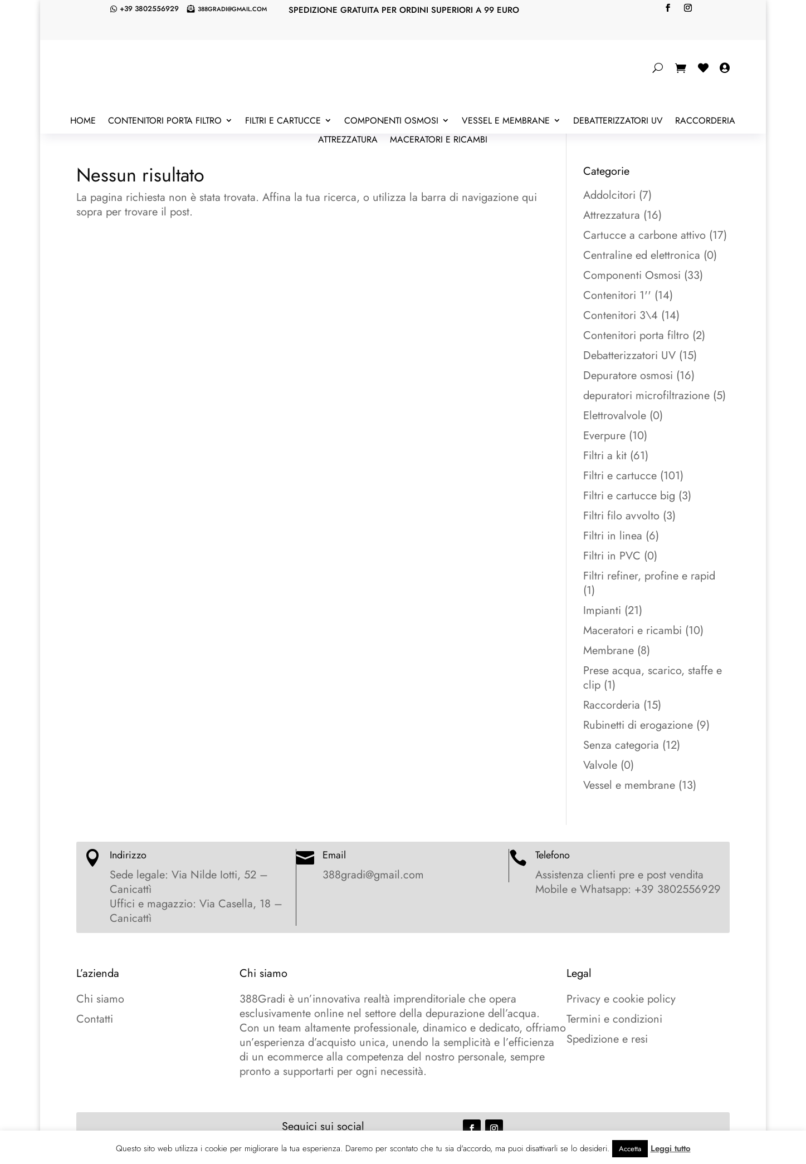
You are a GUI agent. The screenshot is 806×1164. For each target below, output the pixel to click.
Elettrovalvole (614, 415)
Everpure (604, 436)
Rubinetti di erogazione (638, 725)
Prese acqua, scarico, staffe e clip (652, 677)
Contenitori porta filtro (165, 121)
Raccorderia (705, 121)
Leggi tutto (671, 1148)
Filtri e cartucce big (629, 496)
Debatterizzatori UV (618, 121)
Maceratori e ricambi (438, 140)
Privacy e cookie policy (621, 999)
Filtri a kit (605, 456)
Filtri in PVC (612, 556)
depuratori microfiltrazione (646, 395)
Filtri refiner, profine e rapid (649, 576)
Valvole (600, 765)
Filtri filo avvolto (621, 516)
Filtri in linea (612, 536)
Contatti (94, 1019)
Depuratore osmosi (628, 375)
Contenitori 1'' (617, 295)
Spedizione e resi (607, 1039)
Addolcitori (609, 195)
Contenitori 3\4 (620, 315)
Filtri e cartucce (283, 121)
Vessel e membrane (506, 121)
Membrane (608, 650)
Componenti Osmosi (391, 121)
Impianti (602, 610)
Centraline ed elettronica (641, 255)
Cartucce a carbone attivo (644, 235)
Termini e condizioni (614, 1019)
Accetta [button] (630, 1148)
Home (83, 121)
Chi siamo (100, 999)
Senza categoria (621, 745)
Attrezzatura (348, 140)
